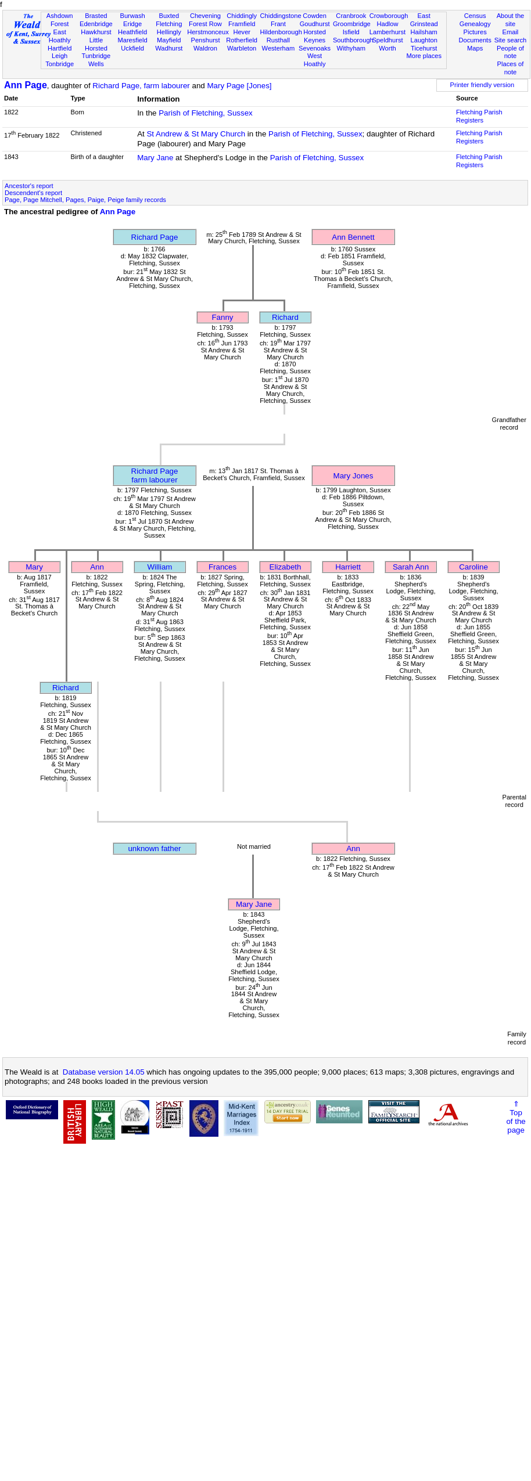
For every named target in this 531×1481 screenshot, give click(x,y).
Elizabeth (286, 567)
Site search (510, 40)
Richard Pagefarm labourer (154, 475)
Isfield (351, 31)
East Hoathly (60, 36)
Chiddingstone (281, 15)
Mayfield (169, 40)
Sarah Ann (411, 567)
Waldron (205, 48)
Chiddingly (242, 15)
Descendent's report (33, 192)
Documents (475, 40)
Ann (97, 567)
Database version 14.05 (104, 1072)
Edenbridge (96, 23)
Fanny (222, 317)
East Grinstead (424, 19)
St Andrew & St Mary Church (195, 133)
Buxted (169, 15)
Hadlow (387, 23)
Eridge (132, 23)
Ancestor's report (29, 185)
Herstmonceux (208, 31)
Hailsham (424, 31)
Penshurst (205, 40)
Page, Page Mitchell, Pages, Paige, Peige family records (85, 199)
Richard (285, 317)
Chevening (205, 15)
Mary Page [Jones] (239, 85)
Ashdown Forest (59, 19)
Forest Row (205, 23)
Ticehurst (424, 48)
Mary (34, 567)
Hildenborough (281, 31)
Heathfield (132, 31)
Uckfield (132, 48)
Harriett (348, 567)
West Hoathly (315, 59)
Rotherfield (241, 40)
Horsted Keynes (314, 36)
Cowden (315, 15)
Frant (278, 23)
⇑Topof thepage (515, 1117)
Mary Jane (155, 157)
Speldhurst (387, 40)
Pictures (475, 31)
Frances (222, 567)
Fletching (169, 23)
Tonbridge (59, 63)
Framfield (241, 23)
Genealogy (475, 23)
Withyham (351, 48)
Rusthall (278, 40)
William (160, 567)
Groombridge (352, 23)
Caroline (473, 567)
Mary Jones (353, 475)
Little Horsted (96, 44)
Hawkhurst (96, 31)
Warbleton (241, 48)
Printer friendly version (482, 84)
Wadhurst (168, 48)
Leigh (59, 55)
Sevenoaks (315, 48)
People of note (510, 52)
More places (424, 55)
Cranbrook (351, 15)
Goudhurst (315, 23)
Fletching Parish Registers (479, 116)
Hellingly (169, 31)
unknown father (154, 848)
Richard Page (154, 237)
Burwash (132, 15)
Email (511, 31)
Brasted (96, 15)
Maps (475, 48)
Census (475, 15)
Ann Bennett (353, 237)
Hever (241, 31)
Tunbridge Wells (96, 59)
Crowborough (388, 15)
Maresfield (132, 40)
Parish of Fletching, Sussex (206, 113)
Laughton (424, 40)
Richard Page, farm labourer (140, 85)
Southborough (353, 40)
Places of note (510, 67)
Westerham (278, 48)
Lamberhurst (387, 31)
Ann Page (25, 85)
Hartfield (59, 48)
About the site (511, 19)
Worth (387, 48)
